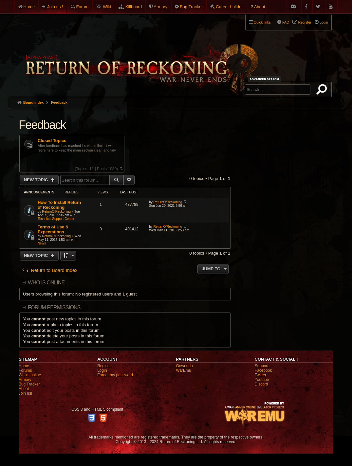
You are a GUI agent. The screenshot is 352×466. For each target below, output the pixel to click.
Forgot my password (115, 375)
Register (104, 366)
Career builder (229, 6)
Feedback (42, 125)
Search (322, 90)
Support (262, 366)
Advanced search (265, 79)
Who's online (30, 375)
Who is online (46, 282)
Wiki (107, 6)
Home (29, 6)
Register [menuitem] (304, 22)
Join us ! (55, 6)
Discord (261, 384)
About (259, 6)
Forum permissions (54, 307)
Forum (82, 6)
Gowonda (184, 366)
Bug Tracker (191, 6)
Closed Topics (52, 140)
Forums (25, 370)
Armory (160, 6)
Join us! (25, 393)
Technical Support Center (56, 219)
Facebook (263, 370)
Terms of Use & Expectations (53, 229)
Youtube (262, 379)
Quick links (262, 22)
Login (102, 370)
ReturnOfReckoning (56, 211)
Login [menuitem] (324, 22)
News (42, 243)
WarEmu (183, 370)
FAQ (285, 22)
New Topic (36, 179)
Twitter (260, 375)
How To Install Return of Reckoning (59, 205)
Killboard (133, 6)
